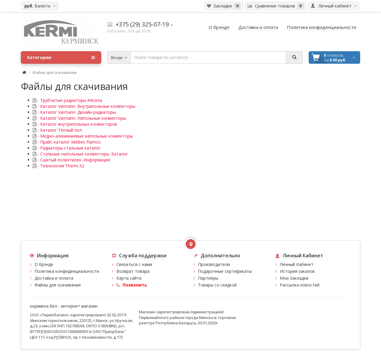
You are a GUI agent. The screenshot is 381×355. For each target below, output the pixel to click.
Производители (214, 264)
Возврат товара (132, 271)
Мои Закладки (294, 278)
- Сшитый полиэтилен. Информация (73, 160)
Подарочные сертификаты (225, 271)
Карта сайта (128, 278)
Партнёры (208, 278)
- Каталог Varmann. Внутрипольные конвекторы (85, 106)
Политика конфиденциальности (67, 271)
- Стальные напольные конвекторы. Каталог (82, 154)
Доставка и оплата (54, 278)
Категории (61, 57)
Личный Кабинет (296, 264)
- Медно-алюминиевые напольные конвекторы (84, 136)
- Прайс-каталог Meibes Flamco (68, 142)
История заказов (297, 271)
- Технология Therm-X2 (60, 166)
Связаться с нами (134, 264)
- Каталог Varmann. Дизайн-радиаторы (76, 112)
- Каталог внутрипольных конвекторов (76, 124)
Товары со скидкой (217, 285)
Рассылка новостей (299, 285)
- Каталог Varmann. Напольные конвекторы (81, 118)
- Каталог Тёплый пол (59, 130)
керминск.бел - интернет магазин (64, 306)
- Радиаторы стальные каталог (68, 148)
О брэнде (44, 264)
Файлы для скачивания (58, 285)
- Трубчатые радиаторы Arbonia (69, 100)
